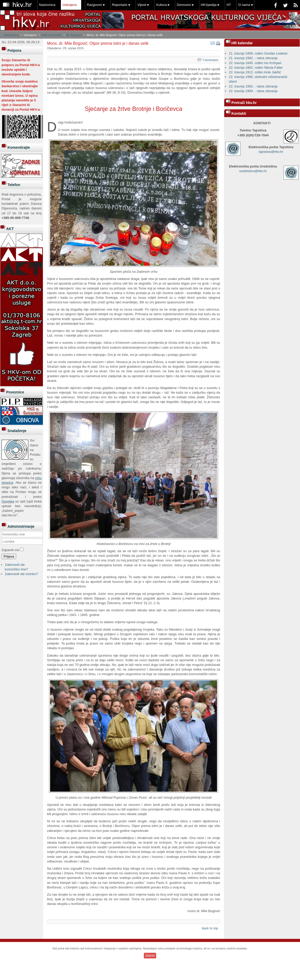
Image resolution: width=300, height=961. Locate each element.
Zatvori (150, 955)
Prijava (9, 556)
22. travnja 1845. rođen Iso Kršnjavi (255, 63)
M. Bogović (74, 35)
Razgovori (94, 5)
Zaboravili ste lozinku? (21, 574)
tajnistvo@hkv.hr (271, 152)
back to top (210, 928)
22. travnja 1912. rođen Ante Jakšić (255, 72)
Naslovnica (47, 5)
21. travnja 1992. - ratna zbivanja (253, 58)
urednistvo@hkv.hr (253, 171)
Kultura (161, 5)
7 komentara (210, 59)
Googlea (8, 501)
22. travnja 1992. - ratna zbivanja (253, 86)
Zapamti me (10, 550)
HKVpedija (209, 5)
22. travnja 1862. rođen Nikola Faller (256, 67)
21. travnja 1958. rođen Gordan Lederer (258, 53)
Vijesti (141, 5)
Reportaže (119, 5)
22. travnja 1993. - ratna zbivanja (253, 91)
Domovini (184, 5)
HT (229, 5)
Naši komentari (52, 35)
